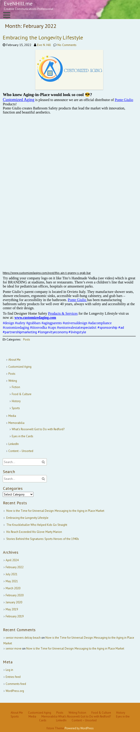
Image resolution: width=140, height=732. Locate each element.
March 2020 (13, 588)
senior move (13, 648)
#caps (52, 327)
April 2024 (12, 560)
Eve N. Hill (44, 45)
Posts (26, 339)
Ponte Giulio (124, 100)
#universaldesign (75, 323)
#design (8, 323)
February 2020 (15, 595)
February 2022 (15, 567)
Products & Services (63, 313)
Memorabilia (16, 423)
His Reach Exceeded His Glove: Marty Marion (34, 532)
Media (12, 416)
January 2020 (14, 602)
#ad (121, 327)
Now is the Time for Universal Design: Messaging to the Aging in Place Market (55, 511)
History (16, 401)
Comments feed (16, 684)
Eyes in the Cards (22, 436)
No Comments (66, 45)
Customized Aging (19, 367)
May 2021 (12, 581)
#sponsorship (107, 327)
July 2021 (11, 574)
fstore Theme (56, 728)
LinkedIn (13, 444)
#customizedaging (16, 327)
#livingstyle (77, 332)
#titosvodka (38, 327)
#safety (20, 323)
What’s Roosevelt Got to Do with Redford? (38, 429)
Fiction (16, 387)
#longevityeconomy (53, 332)
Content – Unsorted (20, 451)
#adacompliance (100, 323)
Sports (16, 408)
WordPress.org (15, 691)
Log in (9, 670)
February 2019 (15, 616)
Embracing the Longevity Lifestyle (43, 37)
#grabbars (33, 323)
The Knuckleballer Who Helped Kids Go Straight (36, 525)
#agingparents (51, 323)
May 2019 (12, 609)
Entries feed (13, 677)
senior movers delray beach (23, 638)
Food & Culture (21, 394)
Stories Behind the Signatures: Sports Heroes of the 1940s (42, 539)
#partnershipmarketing (20, 332)
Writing (12, 381)
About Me (14, 360)
